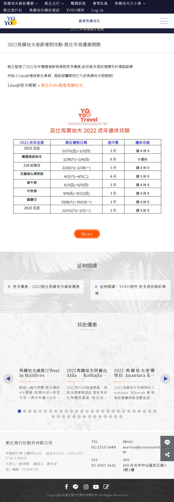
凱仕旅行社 (12, 10)
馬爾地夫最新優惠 (20, 3)
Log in (97, 10)
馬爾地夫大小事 (130, 3)
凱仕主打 (54, 3)
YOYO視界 (75, 10)
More (87, 234)
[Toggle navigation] (164, 21)
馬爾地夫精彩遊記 (44, 10)
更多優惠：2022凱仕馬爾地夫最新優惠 (44, 286)
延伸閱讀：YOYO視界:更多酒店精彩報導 (130, 290)
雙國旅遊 (78, 3)
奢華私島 (100, 3)
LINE (75, 486)
